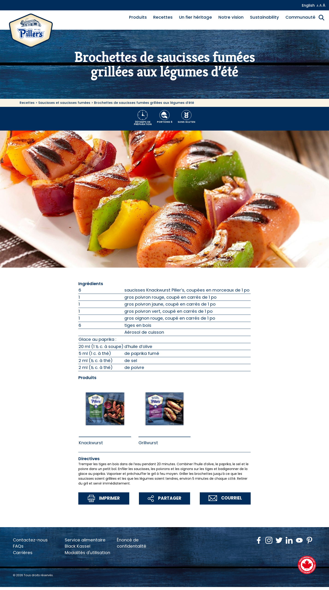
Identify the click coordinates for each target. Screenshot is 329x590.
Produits (138, 17)
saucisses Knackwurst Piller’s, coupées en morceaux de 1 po (187, 290)
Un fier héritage (195, 17)
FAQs (18, 546)
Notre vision (231, 17)
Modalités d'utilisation (87, 552)
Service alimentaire (85, 540)
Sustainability (264, 17)
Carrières (22, 552)
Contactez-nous (30, 540)
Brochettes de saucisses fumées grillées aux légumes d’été (144, 102)
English (308, 5)
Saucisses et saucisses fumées (64, 102)
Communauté (300, 17)
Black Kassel (77, 546)
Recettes (163, 17)
